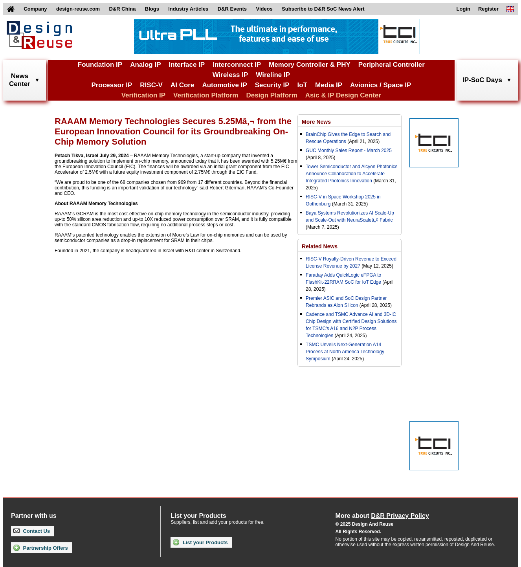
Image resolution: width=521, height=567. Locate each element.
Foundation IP (100, 64)
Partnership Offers (40, 548)
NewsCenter (19, 80)
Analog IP (145, 64)
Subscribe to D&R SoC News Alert (323, 9)
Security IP (272, 85)
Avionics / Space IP (380, 85)
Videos (264, 9)
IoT (302, 85)
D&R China (122, 9)
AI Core (182, 85)
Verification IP (143, 95)
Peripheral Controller (391, 64)
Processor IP (111, 85)
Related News (320, 246)
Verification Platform (205, 95)
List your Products (200, 542)
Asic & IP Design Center (343, 95)
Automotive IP (224, 85)
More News (316, 122)
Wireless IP (230, 75)
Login (463, 9)
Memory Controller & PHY (309, 64)
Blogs (152, 9)
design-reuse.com (78, 9)
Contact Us (31, 531)
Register (488, 9)
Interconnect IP (237, 64)
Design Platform (271, 95)
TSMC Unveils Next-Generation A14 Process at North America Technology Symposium (345, 351)
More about (382, 515)
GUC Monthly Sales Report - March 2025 (349, 150)
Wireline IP (273, 75)
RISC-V (151, 85)
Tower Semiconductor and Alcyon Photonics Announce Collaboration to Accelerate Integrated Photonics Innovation (351, 173)
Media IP (328, 85)
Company (35, 9)
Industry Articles (188, 9)
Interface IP (187, 64)
